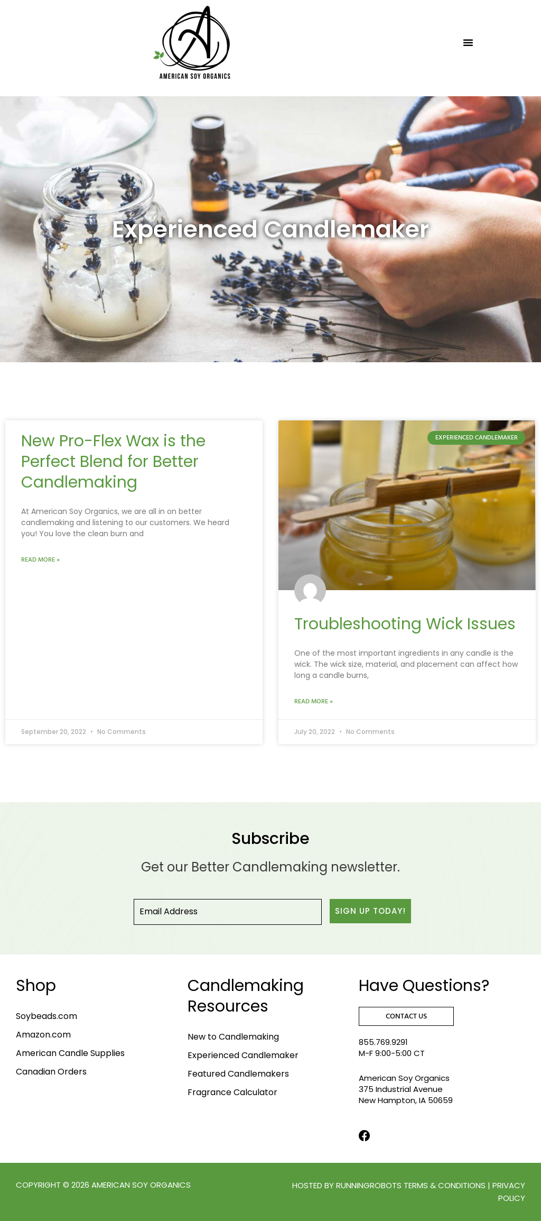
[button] (468, 42)
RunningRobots (369, 1185)
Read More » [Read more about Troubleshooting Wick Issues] (313, 701)
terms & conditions (445, 1185)
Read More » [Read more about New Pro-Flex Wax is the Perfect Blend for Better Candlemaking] (40, 559)
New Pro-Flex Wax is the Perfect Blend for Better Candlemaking (113, 461)
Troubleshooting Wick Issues (405, 624)
